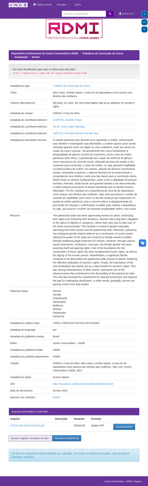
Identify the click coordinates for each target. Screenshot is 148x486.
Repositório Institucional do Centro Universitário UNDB (44, 53)
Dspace (137, 481)
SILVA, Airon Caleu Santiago (69, 126)
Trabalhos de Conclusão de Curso (102, 53)
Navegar (63, 4)
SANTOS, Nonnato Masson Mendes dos (75, 133)
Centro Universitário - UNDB (118, 481)
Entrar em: (128, 13)
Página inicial (42, 4)
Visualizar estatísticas (66, 438)
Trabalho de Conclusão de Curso (71, 85)
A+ (144, 22)
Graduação (21, 57)
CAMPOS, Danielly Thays (67, 119)
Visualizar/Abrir (124, 426)
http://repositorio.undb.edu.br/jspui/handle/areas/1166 (83, 383)
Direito (36, 57)
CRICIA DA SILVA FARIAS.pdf (27, 425)
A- (144, 29)
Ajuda (77, 4)
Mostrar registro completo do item (30, 438)
